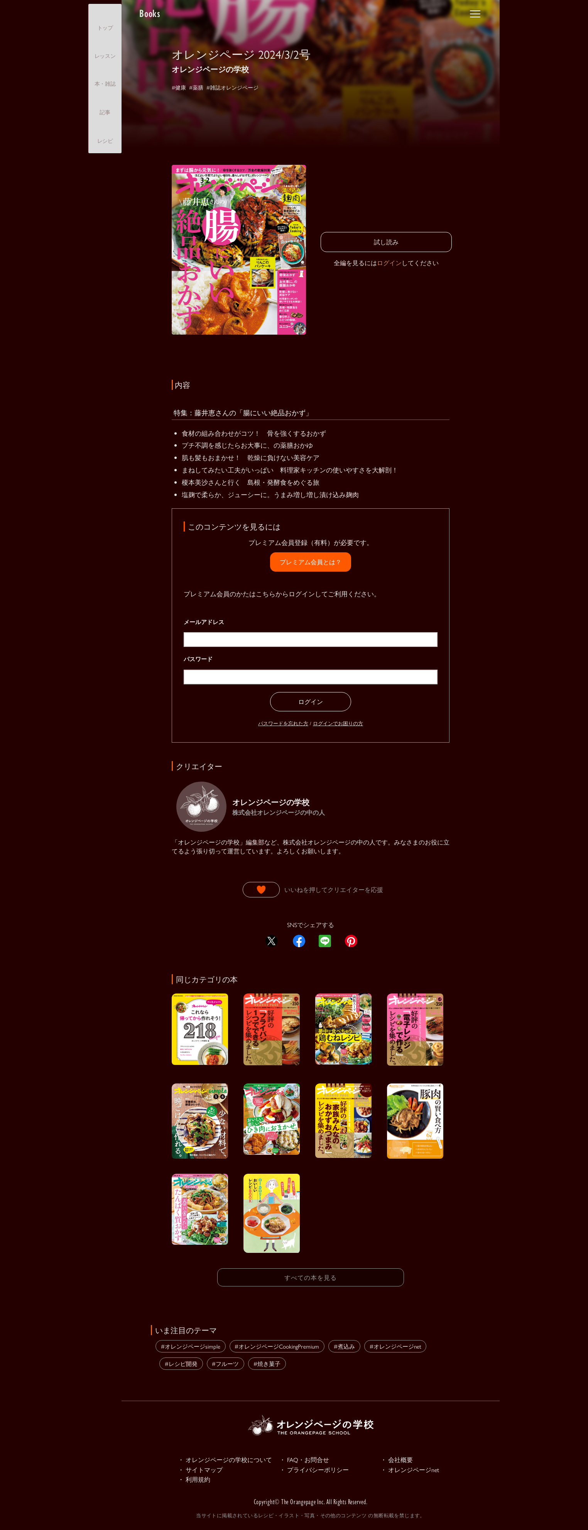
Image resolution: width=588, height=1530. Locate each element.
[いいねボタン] (261, 889)
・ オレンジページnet (411, 1469)
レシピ (105, 134)
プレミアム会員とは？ (310, 561)
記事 (105, 105)
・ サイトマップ (202, 1469)
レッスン (105, 49)
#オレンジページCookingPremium (277, 1345)
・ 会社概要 (397, 1458)
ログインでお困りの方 (338, 723)
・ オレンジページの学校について (228, 1458)
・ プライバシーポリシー (316, 1469)
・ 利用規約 (195, 1480)
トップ (105, 21)
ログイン (389, 262)
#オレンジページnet (395, 1345)
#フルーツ (225, 1362)
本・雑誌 (105, 77)
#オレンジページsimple (190, 1345)
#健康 (180, 87)
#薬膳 (199, 87)
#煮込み (344, 1345)
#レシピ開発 (181, 1362)
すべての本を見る (310, 1276)
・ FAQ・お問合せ (306, 1458)
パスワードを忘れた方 (283, 723)
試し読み (386, 241)
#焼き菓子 (266, 1362)
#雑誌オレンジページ (241, 87)
